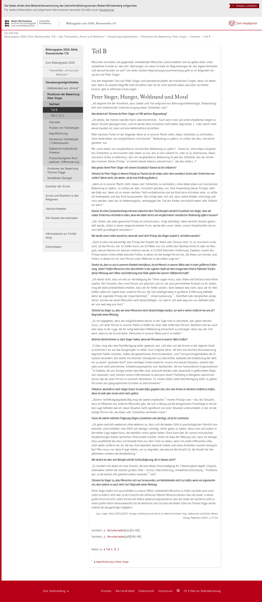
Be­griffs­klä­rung (58, 133)
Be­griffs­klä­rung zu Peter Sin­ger (112, 561)
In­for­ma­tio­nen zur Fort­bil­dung (61, 235)
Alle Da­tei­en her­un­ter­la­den (62, 218)
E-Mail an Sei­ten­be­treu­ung (202, 591)
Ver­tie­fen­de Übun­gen (59, 178)
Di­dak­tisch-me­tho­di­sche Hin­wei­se (63, 150)
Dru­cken (106, 591)
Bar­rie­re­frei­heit (125, 591)
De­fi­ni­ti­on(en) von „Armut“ (63, 88)
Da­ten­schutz (146, 591)
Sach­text (195, 36)
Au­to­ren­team (54, 247)
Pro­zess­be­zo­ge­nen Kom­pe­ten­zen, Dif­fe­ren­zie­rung (64, 160)
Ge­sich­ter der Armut (58, 186)
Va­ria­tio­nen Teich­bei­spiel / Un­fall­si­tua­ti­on (63, 141)
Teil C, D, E (57, 115)
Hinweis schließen (244, 6)
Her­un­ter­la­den (115, 530)
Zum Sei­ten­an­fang (56, 591)
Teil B (207, 36)
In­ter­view (54, 122)
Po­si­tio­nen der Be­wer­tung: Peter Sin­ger (164, 36)
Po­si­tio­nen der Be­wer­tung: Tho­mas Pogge (63, 170)
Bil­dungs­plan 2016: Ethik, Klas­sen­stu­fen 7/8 (91, 23)
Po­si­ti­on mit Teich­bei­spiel (64, 128)
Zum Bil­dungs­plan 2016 (60, 62)
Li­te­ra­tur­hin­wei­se (56, 208)
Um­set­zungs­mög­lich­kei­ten (62, 82)
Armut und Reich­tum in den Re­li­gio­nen (62, 197)
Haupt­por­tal (106, 10)
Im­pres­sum (165, 591)
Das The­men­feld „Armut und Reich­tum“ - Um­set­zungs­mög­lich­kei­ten (98, 36)
